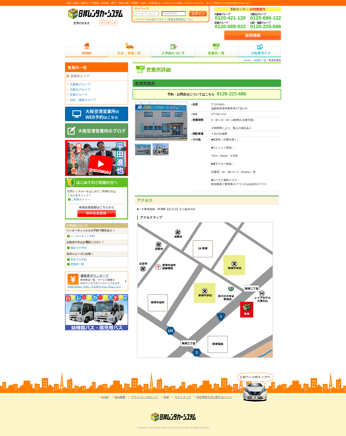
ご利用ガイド (259, 50)
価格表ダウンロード (94, 276)
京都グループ (78, 94)
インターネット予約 (82, 236)
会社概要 (120, 397)
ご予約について (173, 50)
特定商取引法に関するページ (214, 397)
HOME (86, 50)
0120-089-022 (230, 26)
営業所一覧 (216, 50)
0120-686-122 (265, 18)
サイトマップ (183, 397)
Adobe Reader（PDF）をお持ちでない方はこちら (94, 286)
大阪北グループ (80, 89)
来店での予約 (78, 259)
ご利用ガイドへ (80, 199)
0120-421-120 (230, 18)
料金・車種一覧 (129, 50)
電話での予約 (78, 247)
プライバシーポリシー (144, 397)
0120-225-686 (265, 26)
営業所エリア (79, 76)
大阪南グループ (80, 84)
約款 (166, 397)
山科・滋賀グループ (83, 100)
